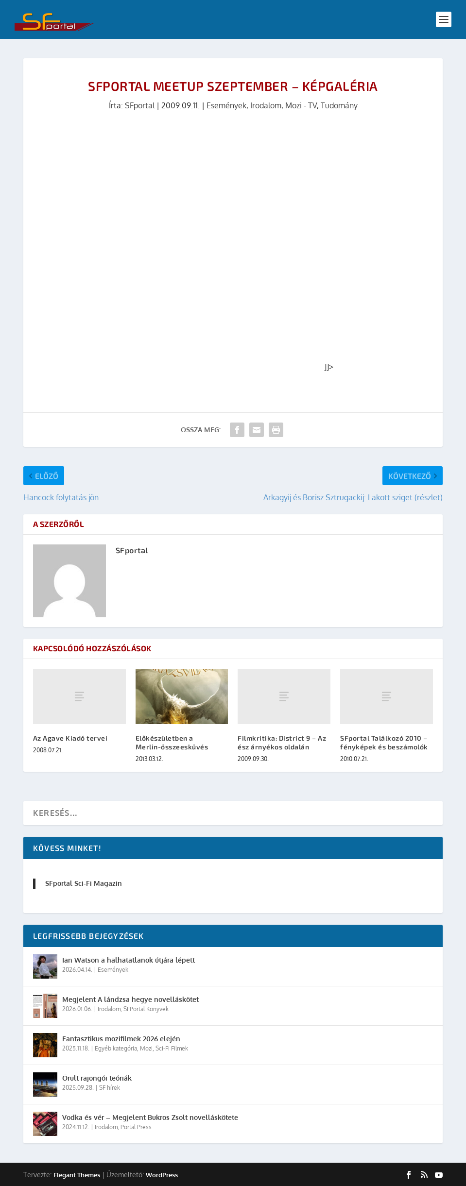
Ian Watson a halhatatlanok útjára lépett (128, 960)
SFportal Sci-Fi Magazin (83, 883)
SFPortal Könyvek (146, 1009)
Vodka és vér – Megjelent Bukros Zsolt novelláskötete (150, 1117)
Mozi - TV (301, 105)
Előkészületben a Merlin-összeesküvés (172, 742)
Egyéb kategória (116, 1048)
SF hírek (109, 1087)
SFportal (140, 105)
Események (226, 105)
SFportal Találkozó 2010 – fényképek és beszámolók (384, 742)
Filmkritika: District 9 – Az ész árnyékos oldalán (282, 742)
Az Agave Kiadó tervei (70, 738)
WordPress (162, 1175)
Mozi (146, 1048)
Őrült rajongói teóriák (97, 1078)
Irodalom (265, 105)
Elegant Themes (76, 1175)
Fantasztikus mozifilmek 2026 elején (121, 1038)
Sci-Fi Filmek (171, 1048)
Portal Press (136, 1127)
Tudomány (339, 105)
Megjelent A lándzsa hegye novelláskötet (130, 999)
